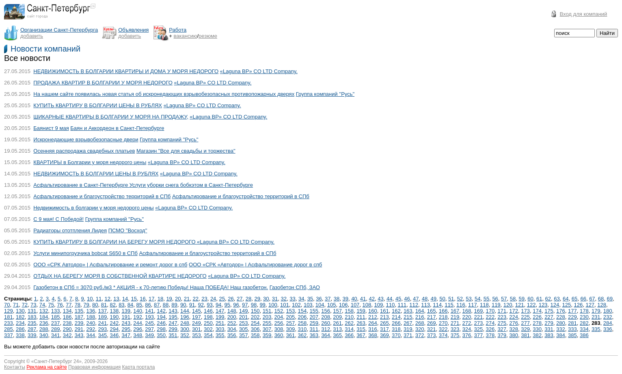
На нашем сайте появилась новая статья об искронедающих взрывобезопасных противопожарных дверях (163, 94)
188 (90, 317)
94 (218, 305)
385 (572, 335)
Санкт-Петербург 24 (56, 361)
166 (443, 311)
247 (172, 323)
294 (114, 329)
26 (230, 299)
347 (125, 335)
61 (539, 299)
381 (525, 335)
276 (513, 323)
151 (267, 311)
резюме (208, 36)
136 (90, 311)
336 (607, 329)
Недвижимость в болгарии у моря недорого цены (93, 208)
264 (372, 323)
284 (607, 323)
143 (172, 311)
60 (530, 299)
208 (325, 317)
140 (137, 311)
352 (184, 335)
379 (501, 335)
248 (184, 323)
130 (20, 311)
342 (67, 335)
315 (360, 329)
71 (16, 305)
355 (220, 335)
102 (296, 305)
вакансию (185, 36)
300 (184, 329)
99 (262, 305)
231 (596, 317)
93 (209, 305)
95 (227, 305)
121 (519, 305)
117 (472, 305)
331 (548, 329)
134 (67, 311)
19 (169, 299)
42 (372, 299)
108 (367, 305)
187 (79, 317)
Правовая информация (94, 367)
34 (301, 299)
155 (313, 311)
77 (68, 305)
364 (325, 335)
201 (243, 317)
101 (284, 305)
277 (525, 323)
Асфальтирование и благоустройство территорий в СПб (102, 196)
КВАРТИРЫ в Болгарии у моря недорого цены (89, 162)
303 (220, 329)
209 (337, 317)
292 (90, 329)
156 (325, 311)
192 (137, 317)
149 (243, 311)
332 (560, 329)
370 (396, 335)
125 (566, 305)
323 (455, 329)
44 (389, 299)
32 (284, 299)
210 (349, 317)
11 (99, 299)
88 (165, 305)
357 (243, 335)
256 (278, 323)
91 (192, 305)
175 (548, 311)
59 (522, 299)
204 (278, 317)
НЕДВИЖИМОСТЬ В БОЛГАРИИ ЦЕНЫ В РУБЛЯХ (95, 174)
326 (490, 329)
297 (149, 329)
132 (43, 311)
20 (178, 299)
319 (408, 329)
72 (24, 305)
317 (384, 329)
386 (584, 335)
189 (102, 317)
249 (196, 323)
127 (589, 305)
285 (8, 329)
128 (601, 305)
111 (401, 305)
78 (77, 305)
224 (513, 317)
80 (95, 305)
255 (267, 323)
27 (239, 299)
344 (90, 335)
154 (302, 311)
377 (478, 335)
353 (196, 335)
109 (378, 305)
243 (125, 323)
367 (360, 335)
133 (55, 311)
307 (267, 329)
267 (408, 323)
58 (513, 299)
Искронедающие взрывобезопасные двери (85, 139)
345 (102, 335)
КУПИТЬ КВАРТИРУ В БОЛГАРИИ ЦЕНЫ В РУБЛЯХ (97, 105)
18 (160, 299)
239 (79, 323)
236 (43, 323)
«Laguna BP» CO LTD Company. (259, 71)
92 (200, 305)
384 (560, 335)
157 (337, 311)
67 (592, 299)
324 (466, 329)
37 (327, 299)
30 (266, 299)
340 (43, 335)
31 (275, 299)
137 (102, 311)
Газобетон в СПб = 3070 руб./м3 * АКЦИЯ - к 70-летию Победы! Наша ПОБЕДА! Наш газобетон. (150, 287)
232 (607, 317)
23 (204, 299)
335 (596, 329)
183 (32, 317)
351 (172, 335)
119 (496, 305)
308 (278, 329)
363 (313, 335)
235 (32, 323)
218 (443, 317)
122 (531, 305)
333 (572, 329)
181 (8, 317)
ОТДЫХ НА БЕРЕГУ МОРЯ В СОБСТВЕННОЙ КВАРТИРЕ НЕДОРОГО (119, 276)
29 (257, 299)
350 (161, 335)
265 (384, 323)
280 (560, 323)
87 (157, 305)
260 (325, 323)
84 (130, 305)
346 (114, 335)
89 (174, 305)
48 (425, 299)
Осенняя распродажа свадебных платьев (84, 151)
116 (460, 305)
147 (220, 311)
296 (137, 329)
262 (349, 323)
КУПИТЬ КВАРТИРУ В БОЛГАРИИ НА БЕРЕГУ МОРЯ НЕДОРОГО (115, 242)
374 (443, 335)
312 (325, 329)
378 (490, 335)
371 (408, 335)
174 (537, 311)
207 (313, 317)
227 (548, 317)
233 (8, 323)
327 (501, 329)
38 (336, 299)
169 (478, 311)
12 (107, 299)
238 (67, 323)
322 (443, 329)
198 (208, 317)
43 (380, 299)
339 (32, 335)
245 (149, 323)
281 (572, 323)
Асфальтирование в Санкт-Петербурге (81, 185)
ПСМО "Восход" (127, 230)
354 (208, 335)
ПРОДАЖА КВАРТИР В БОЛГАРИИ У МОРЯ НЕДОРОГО (103, 83)
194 (161, 317)
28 (248, 299)
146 (208, 311)
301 (196, 329)
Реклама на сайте (46, 367)
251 (220, 323)
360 (278, 335)
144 (184, 311)
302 (208, 329)
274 (490, 323)
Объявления (133, 30)
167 (455, 311)
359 (267, 335)
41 (363, 299)
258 (302, 323)
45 (398, 299)
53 (468, 299)
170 (490, 311)
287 (32, 329)
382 (537, 335)
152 (278, 311)
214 (396, 317)
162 (396, 311)
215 (408, 317)
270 (443, 323)
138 (114, 311)
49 (433, 299)
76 (60, 305)
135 (79, 311)
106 (343, 305)
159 (360, 311)
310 (302, 329)
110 (390, 305)
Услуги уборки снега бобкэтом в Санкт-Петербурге (191, 185)
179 (596, 311)
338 (20, 335)
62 (548, 299)
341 (55, 335)
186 (67, 317)
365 (337, 335)
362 (302, 335)
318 (396, 329)
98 (254, 305)
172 (513, 311)
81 (104, 305)
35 (310, 299)
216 (419, 317)
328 (513, 329)
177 (572, 311)
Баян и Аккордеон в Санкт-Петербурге (117, 128)
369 (384, 335)
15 (134, 299)
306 (255, 329)
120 (507, 305)
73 (33, 305)
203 (267, 317)
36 (319, 299)
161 (384, 311)
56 (495, 299)
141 (149, 311)
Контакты (14, 367)
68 (601, 299)
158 (349, 311)
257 (290, 323)
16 (142, 299)
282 (584, 323)
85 (139, 305)
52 (460, 299)
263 (360, 323)
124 (555, 305)
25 (222, 299)
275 (501, 323)
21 (187, 299)
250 (208, 323)
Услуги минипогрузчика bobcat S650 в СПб (85, 253)
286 (20, 329)
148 (231, 311)
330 (537, 329)
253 (243, 323)
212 (372, 317)
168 (466, 311)
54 (477, 299)
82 (112, 305)
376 (466, 335)
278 (537, 323)
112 (413, 305)
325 (478, 329)
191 (125, 317)
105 (331, 305)
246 (161, 323)
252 (231, 323)
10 (90, 299)
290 (67, 329)
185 (55, 317)
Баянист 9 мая (51, 128)
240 (90, 323)
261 (337, 323)
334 (584, 329)
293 (102, 329)
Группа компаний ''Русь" (325, 94)
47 (416, 299)
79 (86, 305)
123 (543, 305)
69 (610, 299)
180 (607, 311)
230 (584, 317)
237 (55, 323)
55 (486, 299)
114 (437, 305)
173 (525, 311)
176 (560, 311)
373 (431, 335)
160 (372, 311)
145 (196, 311)
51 (451, 299)
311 (313, 329)
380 (513, 335)
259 (313, 323)
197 (196, 317)
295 (125, 329)
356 (231, 335)
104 (319, 305)
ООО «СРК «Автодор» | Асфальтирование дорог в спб (255, 265)
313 (337, 329)
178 (584, 311)
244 (137, 323)
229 (572, 317)
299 (172, 329)
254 (255, 323)
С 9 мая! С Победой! (58, 219)
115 (449, 305)
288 (43, 329)
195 (172, 317)
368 (372, 335)
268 (419, 323)
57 (504, 299)
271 (455, 323)
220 (466, 317)
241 (102, 323)
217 (431, 317)
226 (537, 317)
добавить (31, 36)
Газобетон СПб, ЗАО (295, 287)
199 (220, 317)
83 (121, 305)
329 (525, 329)
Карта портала (138, 367)
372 (419, 335)
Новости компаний (45, 48)
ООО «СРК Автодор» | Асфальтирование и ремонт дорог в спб (110, 265)
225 (525, 317)
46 (407, 299)
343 (79, 335)
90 (183, 305)
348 (137, 335)
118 (484, 305)
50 (442, 299)
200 (231, 317)
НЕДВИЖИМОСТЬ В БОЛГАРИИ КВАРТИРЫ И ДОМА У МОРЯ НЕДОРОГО (125, 71)
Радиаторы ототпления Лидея (70, 230)
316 (372, 329)
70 (7, 305)
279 (548, 323)
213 (384, 317)
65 (574, 299)
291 (79, 329)
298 (161, 329)
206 (302, 317)
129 (8, 311)
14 (125, 299)
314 (349, 329)
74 (42, 305)
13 (116, 299)
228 (560, 317)
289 (55, 329)
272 (466, 323)
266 (396, 323)
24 (213, 299)
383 (548, 335)
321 (431, 329)
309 (290, 329)
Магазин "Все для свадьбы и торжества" (185, 151)
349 (149, 335)
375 (455, 335)
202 (255, 317)
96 (236, 305)
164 (419, 311)
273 (478, 323)
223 (501, 317)
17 (151, 299)
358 (255, 335)
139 (125, 311)
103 (308, 305)
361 (290, 335)
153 (290, 311)
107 (355, 305)
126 (578, 305)
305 (243, 329)
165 (431, 311)
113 (425, 305)
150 (255, 311)
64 (565, 299)
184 (43, 317)
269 (431, 323)
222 (490, 317)
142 (161, 311)
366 (349, 335)
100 (272, 305)
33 (292, 299)
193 (149, 317)
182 (20, 317)
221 (478, 317)
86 (148, 305)
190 (114, 317)
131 (32, 311)
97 (245, 305)
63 (556, 299)
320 (419, 329)
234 (20, 323)
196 (184, 317)
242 (114, 323)
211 (360, 317)
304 (231, 329)
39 (345, 299)
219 (455, 317)
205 (290, 317)
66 (583, 299)
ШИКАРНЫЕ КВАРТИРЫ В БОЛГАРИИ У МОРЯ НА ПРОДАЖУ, (110, 117)
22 (195, 299)
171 (501, 311)
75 (51, 305)
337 (8, 335)
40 (354, 299)
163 (408, 311)
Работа (177, 30)
